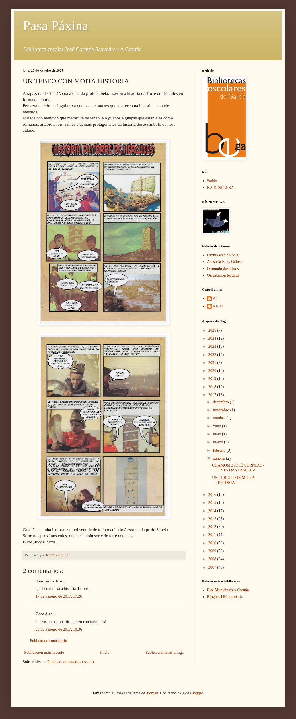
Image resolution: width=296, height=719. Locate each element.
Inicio (105, 652)
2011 (212, 535)
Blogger (196, 693)
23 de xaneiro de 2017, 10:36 (59, 629)
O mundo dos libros (223, 268)
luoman (152, 693)
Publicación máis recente (44, 652)
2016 (212, 494)
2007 (212, 567)
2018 (212, 387)
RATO (218, 306)
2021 (212, 362)
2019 (212, 378)
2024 (212, 338)
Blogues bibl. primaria (225, 597)
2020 (212, 370)
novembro (221, 410)
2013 (212, 519)
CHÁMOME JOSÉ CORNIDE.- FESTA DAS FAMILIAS (238, 467)
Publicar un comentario (48, 641)
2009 (212, 551)
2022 (212, 355)
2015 (212, 502)
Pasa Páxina (56, 25)
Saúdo (212, 181)
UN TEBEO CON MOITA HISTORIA (233, 480)
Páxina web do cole (222, 255)
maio (217, 434)
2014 (212, 511)
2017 (212, 395)
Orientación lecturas (223, 275)
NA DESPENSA (220, 188)
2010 (212, 543)
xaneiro (219, 458)
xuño (217, 426)
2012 (212, 527)
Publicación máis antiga (164, 652)
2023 (212, 346)
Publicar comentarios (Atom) (70, 662)
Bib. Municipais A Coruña (228, 590)
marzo (218, 442)
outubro (219, 418)
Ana (216, 298)
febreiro (220, 450)
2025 (212, 330)
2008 (212, 559)
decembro (221, 402)
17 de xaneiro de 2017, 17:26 (59, 596)
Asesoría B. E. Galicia (225, 262)
